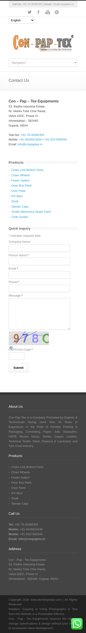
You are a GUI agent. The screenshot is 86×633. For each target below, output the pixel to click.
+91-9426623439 (30, 139)
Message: (16, 295)
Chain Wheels (20, 175)
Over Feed (18, 191)
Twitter (29, 12)
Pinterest (56, 12)
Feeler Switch (20, 180)
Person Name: (19, 255)
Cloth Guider (19, 217)
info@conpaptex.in (63, 4)
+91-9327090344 (55, 139)
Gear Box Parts (21, 185)
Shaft (14, 201)
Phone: (14, 282)
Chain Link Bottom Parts (27, 170)
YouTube (47, 12)
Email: (13, 268)
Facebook (38, 12)
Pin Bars (17, 196)
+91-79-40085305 (32, 4)
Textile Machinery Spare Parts (31, 211)
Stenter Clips (19, 206)
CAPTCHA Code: (21, 349)
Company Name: (20, 241)
